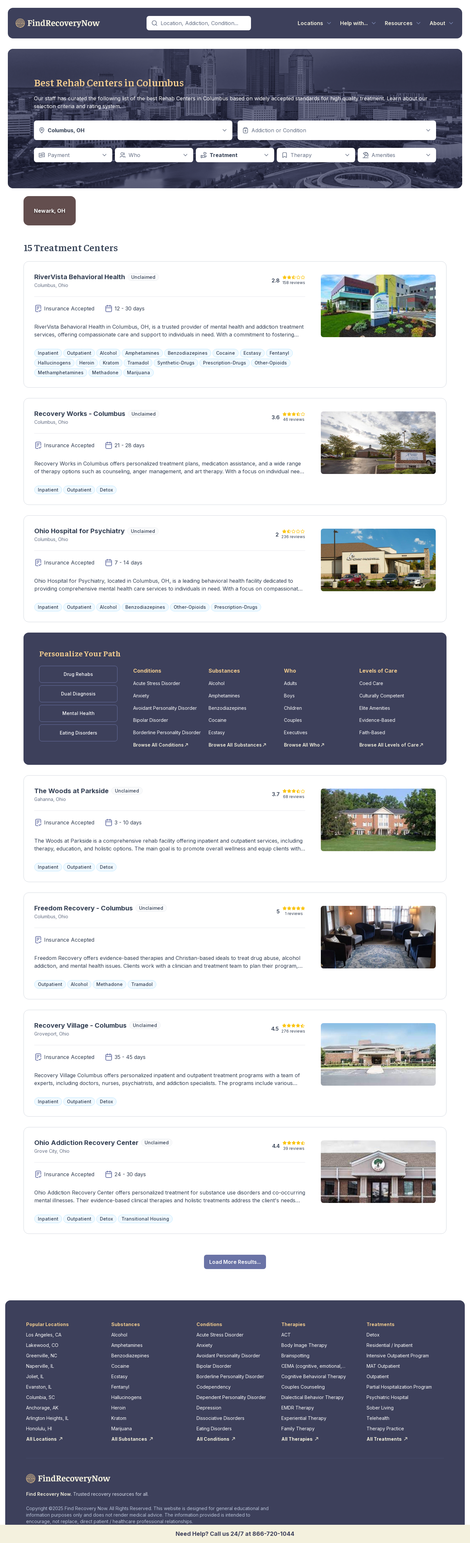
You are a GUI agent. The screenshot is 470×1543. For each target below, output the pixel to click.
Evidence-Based (377, 715)
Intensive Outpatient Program (398, 1347)
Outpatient (378, 1368)
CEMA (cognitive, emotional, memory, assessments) (311, 1358)
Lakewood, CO (42, 1337)
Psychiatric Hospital (387, 1389)
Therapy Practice (385, 1420)
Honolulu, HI (39, 1420)
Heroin (118, 1400)
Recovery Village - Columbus (80, 1018)
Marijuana (121, 1420)
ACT (286, 1327)
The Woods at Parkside (71, 783)
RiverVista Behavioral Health (79, 277)
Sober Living (380, 1400)
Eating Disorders (78, 726)
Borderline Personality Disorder (167, 726)
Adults (290, 681)
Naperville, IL (40, 1358)
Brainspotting (295, 1347)
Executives (295, 726)
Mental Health (78, 708)
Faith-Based (372, 726)
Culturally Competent (381, 693)
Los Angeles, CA (43, 1327)
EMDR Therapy (297, 1400)
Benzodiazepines (227, 704)
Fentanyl (120, 1379)
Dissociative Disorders (220, 1410)
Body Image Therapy (304, 1337)
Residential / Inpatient (390, 1337)
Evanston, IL (39, 1379)
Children (293, 704)
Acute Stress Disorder (156, 681)
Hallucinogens (126, 1389)
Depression (208, 1400)
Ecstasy (217, 726)
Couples (293, 715)
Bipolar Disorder (150, 715)
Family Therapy (298, 1420)
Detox (373, 1327)
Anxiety (141, 693)
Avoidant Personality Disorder (165, 704)
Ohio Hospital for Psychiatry (79, 531)
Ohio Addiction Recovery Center (86, 1135)
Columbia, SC (40, 1389)
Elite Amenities (374, 704)
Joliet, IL (35, 1368)
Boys (289, 693)
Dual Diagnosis (78, 690)
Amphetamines (224, 693)
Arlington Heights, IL (47, 1410)
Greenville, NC (41, 1347)
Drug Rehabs (78, 673)
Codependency (213, 1379)
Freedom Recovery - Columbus (83, 900)
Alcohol (217, 681)
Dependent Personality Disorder (231, 1389)
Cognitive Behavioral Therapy (313, 1368)
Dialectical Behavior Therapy (312, 1389)
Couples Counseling (303, 1379)
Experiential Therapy (303, 1410)
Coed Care (371, 681)
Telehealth (378, 1410)
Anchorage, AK (42, 1400)
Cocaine (218, 715)
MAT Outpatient (383, 1358)
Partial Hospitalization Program (399, 1379)
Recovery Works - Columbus (79, 414)
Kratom (118, 1410)
